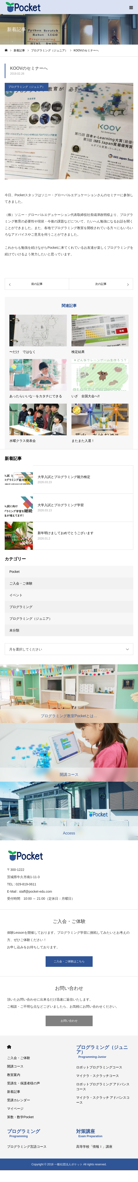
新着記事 (13, 1092)
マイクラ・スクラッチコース (97, 1076)
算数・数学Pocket (20, 1117)
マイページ (15, 1108)
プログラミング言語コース (27, 1146)
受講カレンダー (18, 1100)
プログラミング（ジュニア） (26, 86)
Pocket (14, 572)
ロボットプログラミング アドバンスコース (103, 1086)
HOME (9, 1047)
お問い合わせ (69, 1020)
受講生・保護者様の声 (23, 1083)
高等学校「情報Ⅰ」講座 (94, 1146)
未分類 (14, 630)
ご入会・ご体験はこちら (69, 961)
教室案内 (13, 1075)
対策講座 (89, 1133)
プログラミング (20, 607)
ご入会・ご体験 (20, 583)
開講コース (15, 1066)
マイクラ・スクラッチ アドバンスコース (103, 1100)
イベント (16, 595)
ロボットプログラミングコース (99, 1067)
